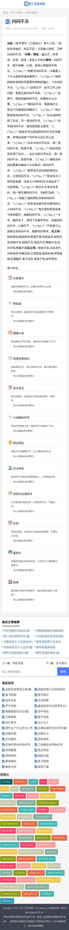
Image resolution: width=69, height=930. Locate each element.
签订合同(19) (20, 873)
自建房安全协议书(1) (26, 803)
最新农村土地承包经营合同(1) (31, 852)
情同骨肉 (10, 755)
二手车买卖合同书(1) (42, 817)
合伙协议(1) (42, 810)
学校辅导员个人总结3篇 (18, 647)
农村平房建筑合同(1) (47, 824)
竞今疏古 (61, 663)
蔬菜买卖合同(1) (44, 831)
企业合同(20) (51, 852)
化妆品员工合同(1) (9, 852)
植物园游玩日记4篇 (17, 711)
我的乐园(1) (33, 796)
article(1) (33, 782)
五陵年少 (43, 733)
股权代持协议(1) (8, 817)
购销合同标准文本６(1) (10, 894)
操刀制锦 (43, 761)
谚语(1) (14, 789)
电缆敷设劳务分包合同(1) (47, 803)
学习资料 (17, 12)
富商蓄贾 (10, 750)
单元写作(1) (6, 782)
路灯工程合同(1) (8, 831)
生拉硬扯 (10, 739)
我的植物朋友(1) (48, 796)
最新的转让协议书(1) (26, 859)
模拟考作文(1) (20, 782)
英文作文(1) (42, 789)
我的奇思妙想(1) (28, 789)
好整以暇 (10, 733)
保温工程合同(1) (8, 803)
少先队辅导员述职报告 (50, 636)
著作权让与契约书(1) (55, 873)
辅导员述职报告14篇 (15, 652)
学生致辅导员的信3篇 (16, 630)
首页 (5, 12)
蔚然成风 (43, 739)
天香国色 (10, 716)
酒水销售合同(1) (25, 817)
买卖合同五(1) (47, 894)
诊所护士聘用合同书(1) (10, 824)
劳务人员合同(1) (28, 845)
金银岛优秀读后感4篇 (18, 689)
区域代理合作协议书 (17, 744)
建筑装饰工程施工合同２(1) (37, 887)
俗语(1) (4, 789)
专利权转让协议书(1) (26, 880)
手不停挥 (10, 705)
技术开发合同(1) (58, 810)
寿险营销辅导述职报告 (50, 630)
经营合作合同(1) (8, 859)
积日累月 (10, 722)
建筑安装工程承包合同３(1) (48, 880)
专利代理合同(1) (8, 880)
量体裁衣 (10, 761)
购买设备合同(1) (8, 838)
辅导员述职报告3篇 (48, 652)
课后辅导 (31, 12)
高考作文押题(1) (58, 789)
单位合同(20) (54, 866)
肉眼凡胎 (43, 755)
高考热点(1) (6, 796)
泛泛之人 (43, 722)
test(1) (43, 782)
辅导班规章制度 (45, 647)
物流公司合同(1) (8, 866)
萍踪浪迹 (17, 663)
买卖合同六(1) (7, 901)
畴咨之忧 (10, 766)
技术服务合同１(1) (36, 873)
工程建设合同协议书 (50, 744)
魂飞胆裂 (10, 694)
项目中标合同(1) (30, 824)
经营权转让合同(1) (25, 838)
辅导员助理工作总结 (48, 641)
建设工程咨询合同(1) (26, 831)
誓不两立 (43, 694)
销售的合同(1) (24, 866)
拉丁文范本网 (26, 908)
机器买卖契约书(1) (30, 894)
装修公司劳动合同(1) (46, 845)
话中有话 (43, 711)
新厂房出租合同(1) (9, 810)
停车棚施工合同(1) (27, 810)
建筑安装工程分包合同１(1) (12, 887)
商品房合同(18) (39, 866)
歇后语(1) (53, 782)
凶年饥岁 (10, 700)
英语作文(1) (19, 796)
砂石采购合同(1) (59, 838)
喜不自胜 (43, 716)
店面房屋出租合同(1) (9, 845)
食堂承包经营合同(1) (46, 859)
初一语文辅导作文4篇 (16, 636)
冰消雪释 (43, 700)
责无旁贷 (43, 750)
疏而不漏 (43, 766)
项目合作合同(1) (43, 838)
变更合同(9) (6, 873)
